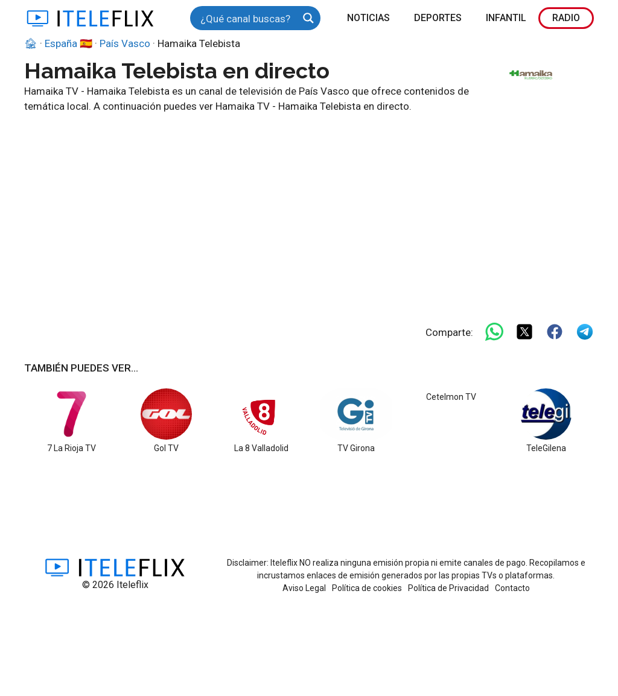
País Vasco (125, 43)
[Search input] (247, 18)
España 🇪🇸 (68, 43)
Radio (566, 18)
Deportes (438, 18)
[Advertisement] (309, 205)
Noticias (368, 18)
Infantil (506, 18)
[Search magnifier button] (308, 18)
